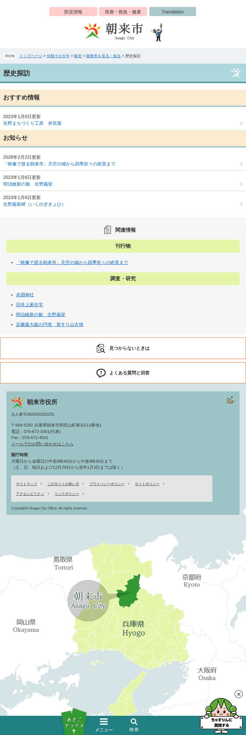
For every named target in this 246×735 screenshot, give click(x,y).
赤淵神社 (25, 294)
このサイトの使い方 (63, 484)
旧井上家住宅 (29, 304)
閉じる (238, 694)
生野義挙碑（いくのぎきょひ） (34, 204)
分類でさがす (58, 56)
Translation (173, 11)
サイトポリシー (147, 484)
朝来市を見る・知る (103, 56)
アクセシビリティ (30, 494)
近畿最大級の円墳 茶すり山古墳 (49, 324)
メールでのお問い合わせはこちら (42, 444)
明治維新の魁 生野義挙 (28, 184)
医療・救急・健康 (123, 11)
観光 (78, 56)
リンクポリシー (66, 494)
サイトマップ (26, 484)
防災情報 (73, 11)
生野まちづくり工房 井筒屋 (32, 123)
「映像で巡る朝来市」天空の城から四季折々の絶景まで (59, 163)
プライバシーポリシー (107, 484)
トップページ (30, 56)
